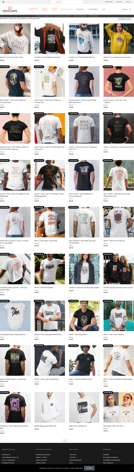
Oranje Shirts (54, 9)
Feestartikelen (66, 9)
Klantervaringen (75, 460)
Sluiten (89, 468)
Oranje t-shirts (41, 457)
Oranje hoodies (41, 460)
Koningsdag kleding (43, 454)
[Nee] (132, 468)
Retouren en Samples (110, 457)
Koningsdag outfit (33, 9)
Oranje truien (41, 463)
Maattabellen (108, 463)
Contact (72, 457)
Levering (106, 454)
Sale (103, 9)
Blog (71, 463)
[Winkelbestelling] (125, 19)
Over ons (72, 454)
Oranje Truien (45, 9)
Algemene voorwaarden (111, 460)
